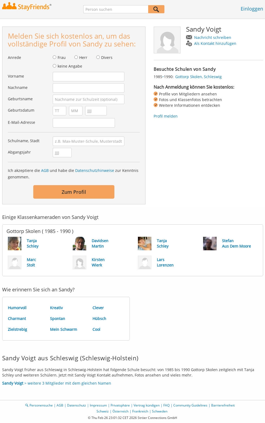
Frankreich (140, 411)
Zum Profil (74, 192)
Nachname (18, 87)
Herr (83, 57)
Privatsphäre (120, 405)
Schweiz (103, 411)
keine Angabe (70, 66)
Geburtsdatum (21, 110)
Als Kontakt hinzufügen (215, 43)
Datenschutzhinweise (94, 170)
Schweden (159, 411)
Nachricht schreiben (212, 37)
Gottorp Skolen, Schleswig (198, 76)
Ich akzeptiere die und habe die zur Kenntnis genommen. (73, 173)
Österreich (120, 411)
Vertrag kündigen (147, 405)
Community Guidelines (190, 405)
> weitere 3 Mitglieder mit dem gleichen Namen (56, 383)
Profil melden (166, 116)
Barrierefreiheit (223, 405)
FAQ (166, 405)
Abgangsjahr (19, 152)
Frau (62, 57)
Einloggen (252, 8)
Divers (106, 57)
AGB (45, 170)
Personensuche (41, 405)
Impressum (98, 405)
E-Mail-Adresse (21, 122)
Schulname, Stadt (23, 140)
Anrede (14, 57)
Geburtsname (20, 98)
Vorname (16, 76)
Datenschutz (76, 405)
